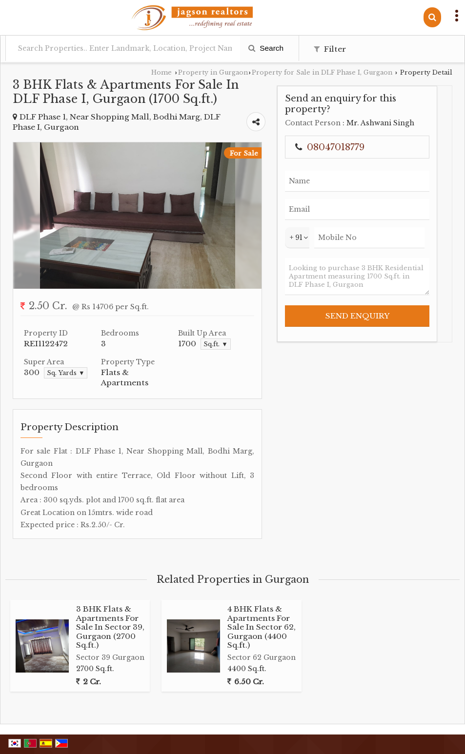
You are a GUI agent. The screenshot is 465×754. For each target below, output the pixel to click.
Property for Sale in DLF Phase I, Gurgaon (322, 72)
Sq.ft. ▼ (215, 344)
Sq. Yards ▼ (65, 373)
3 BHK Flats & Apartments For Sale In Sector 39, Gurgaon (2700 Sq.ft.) (110, 627)
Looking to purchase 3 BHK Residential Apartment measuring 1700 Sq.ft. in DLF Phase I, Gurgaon (357, 276)
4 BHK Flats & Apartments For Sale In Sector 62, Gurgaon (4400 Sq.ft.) (261, 627)
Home (161, 72)
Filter (330, 49)
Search (265, 48)
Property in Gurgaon (213, 72)
